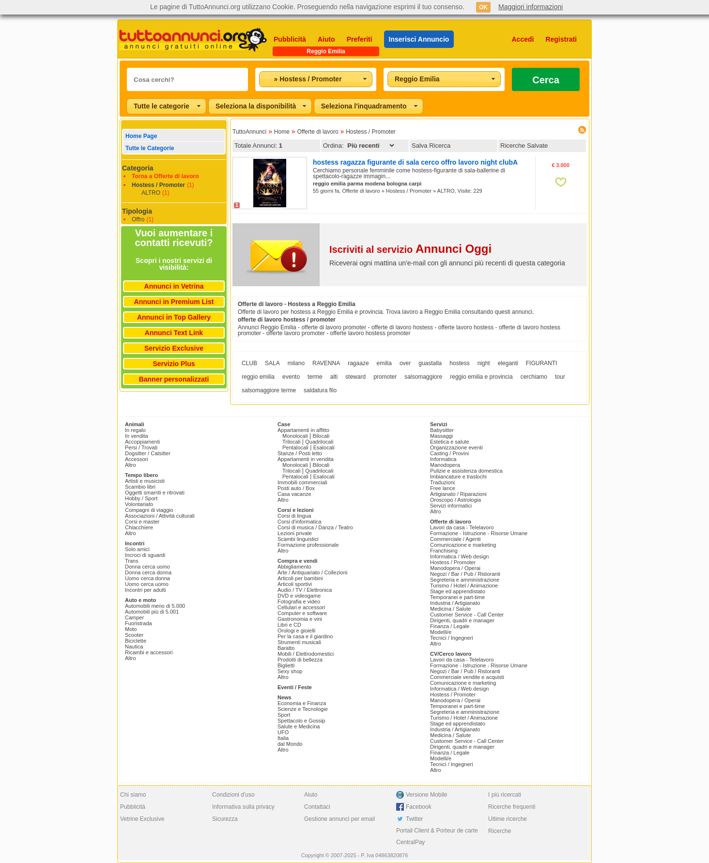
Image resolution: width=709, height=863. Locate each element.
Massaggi (441, 436)
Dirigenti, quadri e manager (462, 620)
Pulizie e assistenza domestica (466, 471)
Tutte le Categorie (149, 148)
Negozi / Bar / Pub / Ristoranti (465, 574)
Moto (131, 629)
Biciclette (135, 641)
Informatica (443, 459)
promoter (385, 376)
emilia (384, 363)
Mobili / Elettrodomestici (305, 654)
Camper (134, 617)
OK (483, 7)
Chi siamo (133, 794)
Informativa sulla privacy (243, 806)
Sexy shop (289, 671)
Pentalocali (295, 447)
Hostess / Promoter (158, 185)
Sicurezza (225, 819)
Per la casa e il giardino (305, 636)
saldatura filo (320, 390)
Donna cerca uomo (147, 567)
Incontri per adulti (145, 590)
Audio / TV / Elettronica (304, 590)
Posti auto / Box (296, 488)
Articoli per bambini (300, 578)
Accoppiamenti (142, 442)
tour (560, 376)
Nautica (134, 646)
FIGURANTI (541, 363)
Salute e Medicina (298, 726)
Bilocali (320, 436)
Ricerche (499, 831)
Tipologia (137, 211)
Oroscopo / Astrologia (455, 500)
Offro (138, 219)
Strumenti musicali (299, 642)
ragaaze (358, 363)
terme (315, 376)
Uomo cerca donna (147, 578)
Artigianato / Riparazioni (458, 494)
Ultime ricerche (507, 819)
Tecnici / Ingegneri (451, 638)
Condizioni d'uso (233, 794)
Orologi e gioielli (296, 630)
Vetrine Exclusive (142, 819)
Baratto (285, 648)
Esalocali (324, 447)
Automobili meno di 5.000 (155, 606)
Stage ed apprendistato (457, 591)
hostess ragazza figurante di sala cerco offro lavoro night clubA (415, 162)
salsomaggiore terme (269, 390)
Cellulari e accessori (301, 607)
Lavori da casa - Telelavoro (461, 527)
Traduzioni (442, 482)
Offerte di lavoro (317, 132)
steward (355, 376)
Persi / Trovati (141, 447)
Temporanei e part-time (457, 597)
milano (296, 363)
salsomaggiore (423, 376)
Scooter (134, 635)
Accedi (523, 39)
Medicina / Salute (450, 609)
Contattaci (317, 806)
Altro (130, 465)
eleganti (508, 363)
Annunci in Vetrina (174, 286)
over (405, 363)
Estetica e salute (449, 442)
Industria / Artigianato (455, 603)
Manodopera (445, 465)
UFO (283, 732)
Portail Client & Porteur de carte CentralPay (437, 836)
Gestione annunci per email (339, 819)
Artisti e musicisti (145, 481)
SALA (272, 363)
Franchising (444, 551)
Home (282, 132)
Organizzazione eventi (456, 447)
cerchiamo (534, 376)
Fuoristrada (138, 623)
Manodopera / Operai (455, 568)
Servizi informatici (451, 506)
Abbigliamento (294, 567)
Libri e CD (289, 625)
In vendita (136, 436)
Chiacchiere (139, 527)
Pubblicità (290, 39)
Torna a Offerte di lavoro (165, 176)
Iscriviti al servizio (410, 249)
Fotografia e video (298, 601)
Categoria (138, 168)
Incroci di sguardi (145, 555)
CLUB (249, 363)
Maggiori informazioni (530, 7)
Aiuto (326, 39)
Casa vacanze (294, 494)
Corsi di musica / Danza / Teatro (315, 527)
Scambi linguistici (297, 539)
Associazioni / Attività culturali (160, 516)
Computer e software (302, 613)
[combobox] (315, 79)
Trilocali (291, 442)
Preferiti (359, 39)
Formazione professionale (308, 545)
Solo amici (137, 549)
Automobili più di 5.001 (152, 612)
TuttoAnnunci (249, 132)
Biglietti (285, 665)
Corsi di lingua (294, 516)
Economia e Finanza (301, 703)
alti (334, 376)
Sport (283, 715)
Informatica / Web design (459, 556)
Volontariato (139, 504)
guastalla (430, 363)
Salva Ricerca (431, 145)
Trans (132, 561)
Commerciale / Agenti (455, 539)
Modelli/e (440, 632)
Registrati (561, 39)
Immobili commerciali (302, 482)
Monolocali (295, 436)
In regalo (135, 430)
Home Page (141, 136)
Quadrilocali (319, 442)
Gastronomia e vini (299, 619)
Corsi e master (142, 521)
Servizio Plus (174, 364)
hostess (459, 363)
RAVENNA (326, 363)
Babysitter (442, 430)
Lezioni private (294, 533)
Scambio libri (140, 487)
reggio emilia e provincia (481, 376)
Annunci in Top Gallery (174, 317)
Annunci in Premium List (174, 302)
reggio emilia (258, 376)
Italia (283, 738)
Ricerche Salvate (524, 145)
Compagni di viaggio (149, 510)
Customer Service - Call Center (467, 614)
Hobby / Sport (141, 498)
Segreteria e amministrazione (464, 580)
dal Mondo (289, 744)
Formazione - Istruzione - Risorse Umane (478, 533)
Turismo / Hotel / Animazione (464, 585)
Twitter (414, 819)
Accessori (136, 459)
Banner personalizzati (174, 379)
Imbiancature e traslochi (458, 476)
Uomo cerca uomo (147, 584)
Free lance (442, 488)
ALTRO (150, 192)
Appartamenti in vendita (305, 459)
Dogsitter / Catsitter (147, 453)
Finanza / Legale (449, 626)
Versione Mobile (426, 794)
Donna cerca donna (148, 572)
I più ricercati (504, 794)
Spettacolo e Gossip (301, 721)
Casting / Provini (449, 453)
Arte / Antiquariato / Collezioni (312, 572)
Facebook (419, 806)
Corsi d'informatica (299, 521)
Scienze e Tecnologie (302, 709)
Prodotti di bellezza (300, 660)
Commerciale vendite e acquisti (467, 677)
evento (291, 376)
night (484, 363)
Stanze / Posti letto (299, 453)
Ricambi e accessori (148, 652)
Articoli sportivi (294, 584)
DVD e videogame (299, 596)
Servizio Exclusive (173, 348)
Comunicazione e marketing (463, 545)
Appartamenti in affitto (303, 430)
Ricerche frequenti (511, 806)
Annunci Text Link (174, 333)
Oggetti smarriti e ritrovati (155, 492)
